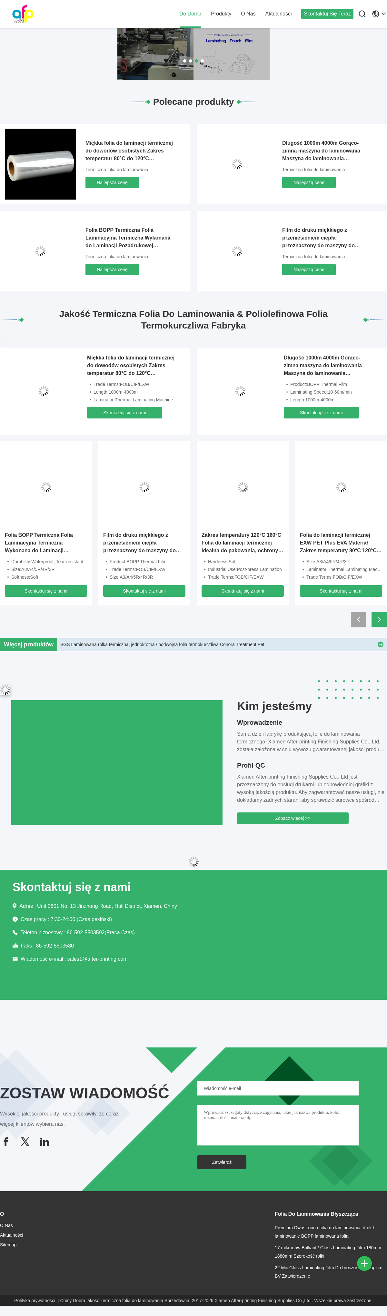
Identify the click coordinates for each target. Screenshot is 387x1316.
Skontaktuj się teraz (327, 13)
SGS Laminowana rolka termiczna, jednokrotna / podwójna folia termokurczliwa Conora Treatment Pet (162, 644)
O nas (248, 13)
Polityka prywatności (34, 1300)
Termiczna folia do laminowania (116, 169)
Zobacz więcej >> (293, 818)
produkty (221, 13)
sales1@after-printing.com (97, 959)
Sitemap (8, 1244)
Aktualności (278, 13)
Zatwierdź (222, 1162)
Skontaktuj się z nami (124, 412)
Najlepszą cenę (112, 182)
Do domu (191, 13)
